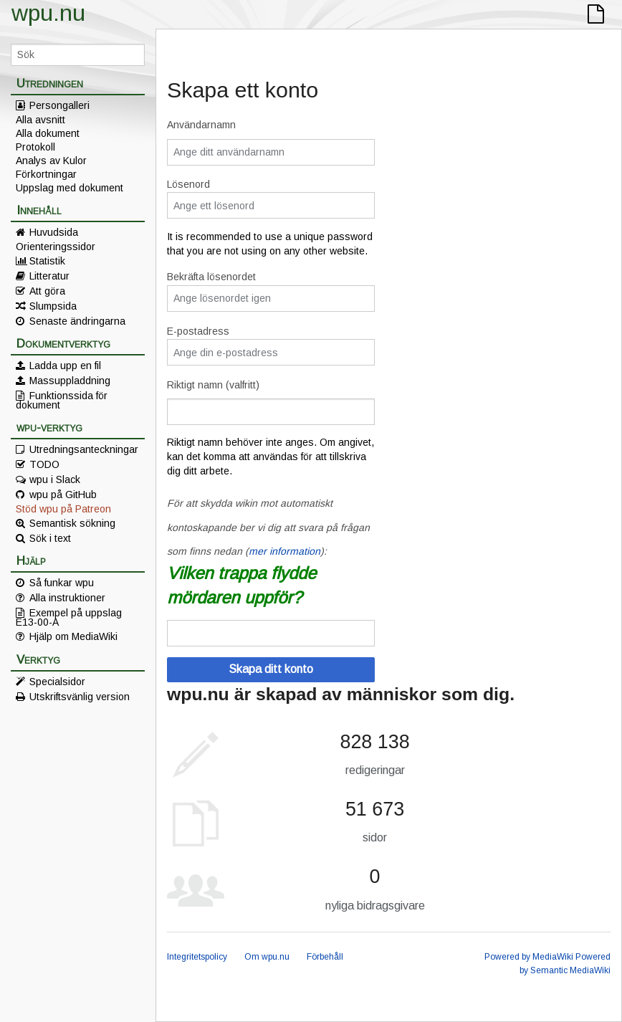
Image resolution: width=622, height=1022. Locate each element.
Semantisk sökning (72, 523)
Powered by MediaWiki (528, 957)
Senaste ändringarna (77, 321)
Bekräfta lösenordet (211, 276)
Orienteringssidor (55, 246)
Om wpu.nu (267, 957)
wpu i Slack (54, 479)
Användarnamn (201, 124)
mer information (284, 551)
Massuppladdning (69, 381)
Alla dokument (48, 133)
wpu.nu (48, 13)
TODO (44, 464)
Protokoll (35, 147)
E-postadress (198, 331)
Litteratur (49, 276)
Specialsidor (57, 682)
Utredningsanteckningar (83, 449)
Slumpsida (53, 306)
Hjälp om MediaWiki (73, 636)
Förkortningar (46, 174)
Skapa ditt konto (271, 669)
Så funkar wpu (61, 583)
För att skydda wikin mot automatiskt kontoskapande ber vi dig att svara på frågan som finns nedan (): (268, 527)
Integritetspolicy (197, 957)
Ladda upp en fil (65, 365)
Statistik (47, 261)
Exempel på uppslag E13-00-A (69, 617)
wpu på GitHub (63, 494)
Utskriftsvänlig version (79, 697)
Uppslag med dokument (69, 187)
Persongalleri (59, 105)
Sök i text (50, 538)
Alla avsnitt (40, 119)
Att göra (47, 291)
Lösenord (188, 184)
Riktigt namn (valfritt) (213, 385)
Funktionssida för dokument (61, 400)
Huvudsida (53, 232)
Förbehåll (325, 957)
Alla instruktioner (67, 598)
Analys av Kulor (51, 160)
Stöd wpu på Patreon (63, 509)
